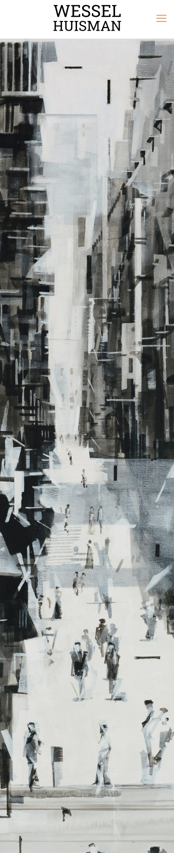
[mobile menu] (161, 18)
